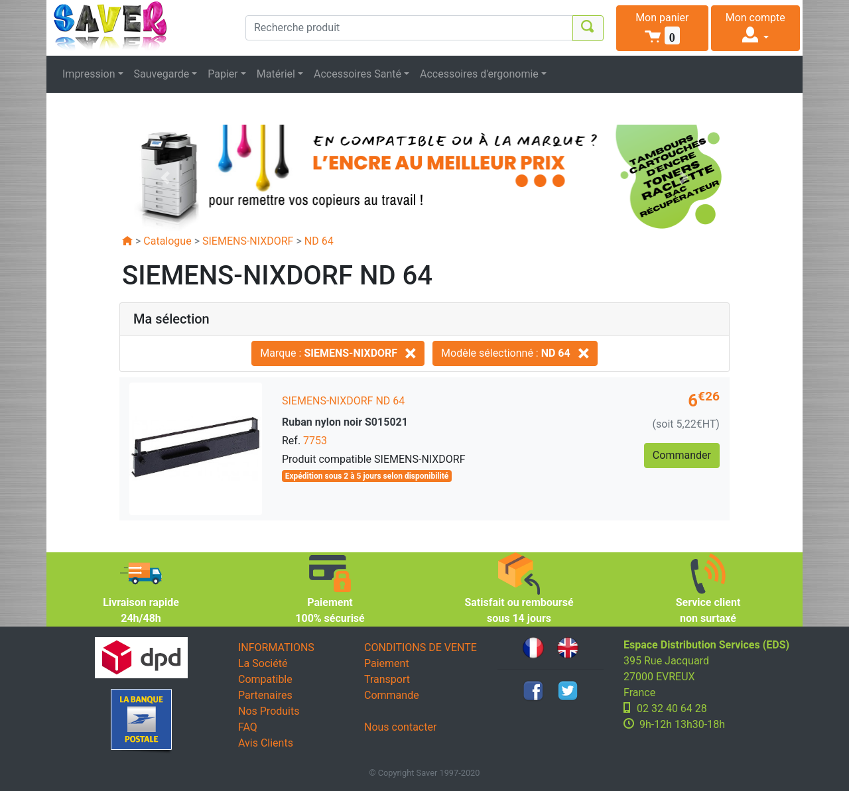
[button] (662, 28)
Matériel (276, 74)
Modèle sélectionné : (515, 353)
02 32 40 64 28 (672, 708)
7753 (315, 440)
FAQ (247, 727)
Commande (391, 695)
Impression (88, 74)
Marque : (338, 353)
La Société (262, 663)
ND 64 (319, 241)
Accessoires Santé (357, 74)
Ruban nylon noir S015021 (345, 422)
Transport (387, 679)
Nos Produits (268, 711)
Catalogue (167, 241)
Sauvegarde (162, 74)
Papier (223, 74)
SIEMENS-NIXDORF (247, 241)
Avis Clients (265, 743)
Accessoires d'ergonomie (479, 74)
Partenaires (265, 695)
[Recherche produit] (409, 27)
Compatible (265, 679)
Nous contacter (400, 727)
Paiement (386, 663)
